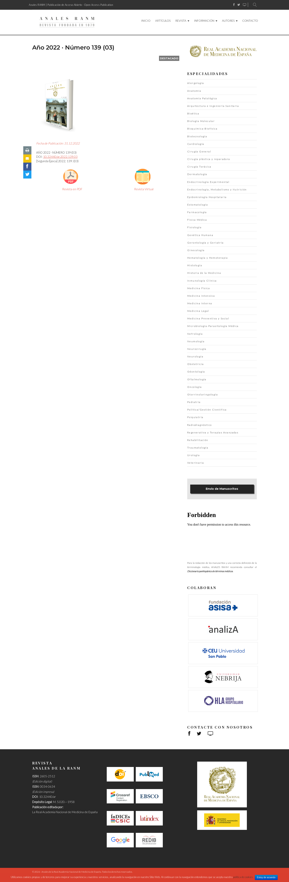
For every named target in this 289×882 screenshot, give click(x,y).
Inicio (145, 20)
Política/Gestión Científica (207, 409)
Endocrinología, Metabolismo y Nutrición (217, 189)
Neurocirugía (197, 348)
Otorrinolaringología (202, 394)
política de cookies (243, 877)
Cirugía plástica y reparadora (208, 159)
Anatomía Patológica (202, 98)
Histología (194, 265)
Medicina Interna (199, 303)
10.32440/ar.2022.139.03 (60, 156)
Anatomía (194, 90)
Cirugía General (199, 151)
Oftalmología (197, 379)
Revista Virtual (143, 189)
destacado (169, 58)
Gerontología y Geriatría (205, 242)
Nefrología (195, 333)
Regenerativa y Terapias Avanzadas (212, 432)
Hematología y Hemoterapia (207, 257)
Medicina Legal (198, 310)
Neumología (196, 341)
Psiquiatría (195, 417)
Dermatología (197, 174)
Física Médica (197, 219)
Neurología (195, 356)
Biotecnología (197, 136)
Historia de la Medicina (204, 272)
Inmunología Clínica (202, 280)
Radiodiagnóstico (199, 424)
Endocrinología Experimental (208, 181)
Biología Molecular (201, 121)
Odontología (196, 371)
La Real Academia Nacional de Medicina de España (65, 812)
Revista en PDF (72, 189)
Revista (180, 20)
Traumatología (197, 447)
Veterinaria (195, 462)
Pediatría (194, 402)
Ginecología (196, 250)
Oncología (194, 386)
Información (204, 20)
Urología (193, 455)
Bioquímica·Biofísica (202, 128)
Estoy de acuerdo (266, 877)
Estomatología (197, 204)
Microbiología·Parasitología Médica (213, 326)
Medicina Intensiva (201, 295)
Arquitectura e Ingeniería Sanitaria (213, 105)
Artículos (163, 20)
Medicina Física (198, 288)
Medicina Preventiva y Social (208, 318)
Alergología (195, 83)
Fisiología (194, 227)
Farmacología (197, 212)
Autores (228, 20)
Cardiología (195, 143)
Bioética (193, 113)
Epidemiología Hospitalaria (207, 197)
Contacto (250, 20)
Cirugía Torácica (199, 166)
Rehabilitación (197, 440)
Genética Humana (200, 235)
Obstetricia (195, 364)
